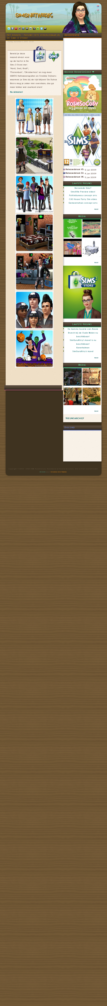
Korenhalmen (82, 348)
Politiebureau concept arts (83, 195)
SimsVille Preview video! (83, 192)
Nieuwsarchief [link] (75, 418)
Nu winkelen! (16, 92)
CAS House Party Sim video (83, 199)
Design (43, 472)
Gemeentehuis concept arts (83, 203)
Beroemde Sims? (83, 188)
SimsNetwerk (34, 16)
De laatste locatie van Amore (83, 329)
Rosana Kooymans (59, 472)
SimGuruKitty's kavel (82, 351)
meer (96, 209)
